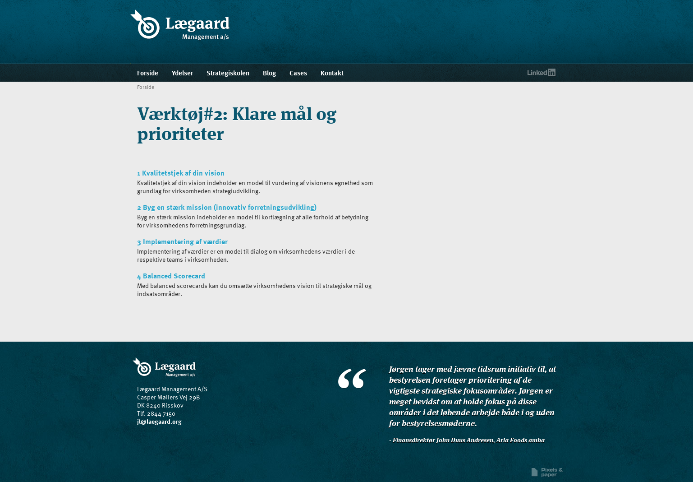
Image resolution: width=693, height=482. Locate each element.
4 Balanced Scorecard (171, 275)
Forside (145, 87)
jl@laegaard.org (159, 421)
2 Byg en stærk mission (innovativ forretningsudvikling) (227, 207)
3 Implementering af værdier (182, 241)
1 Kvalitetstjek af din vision (181, 172)
